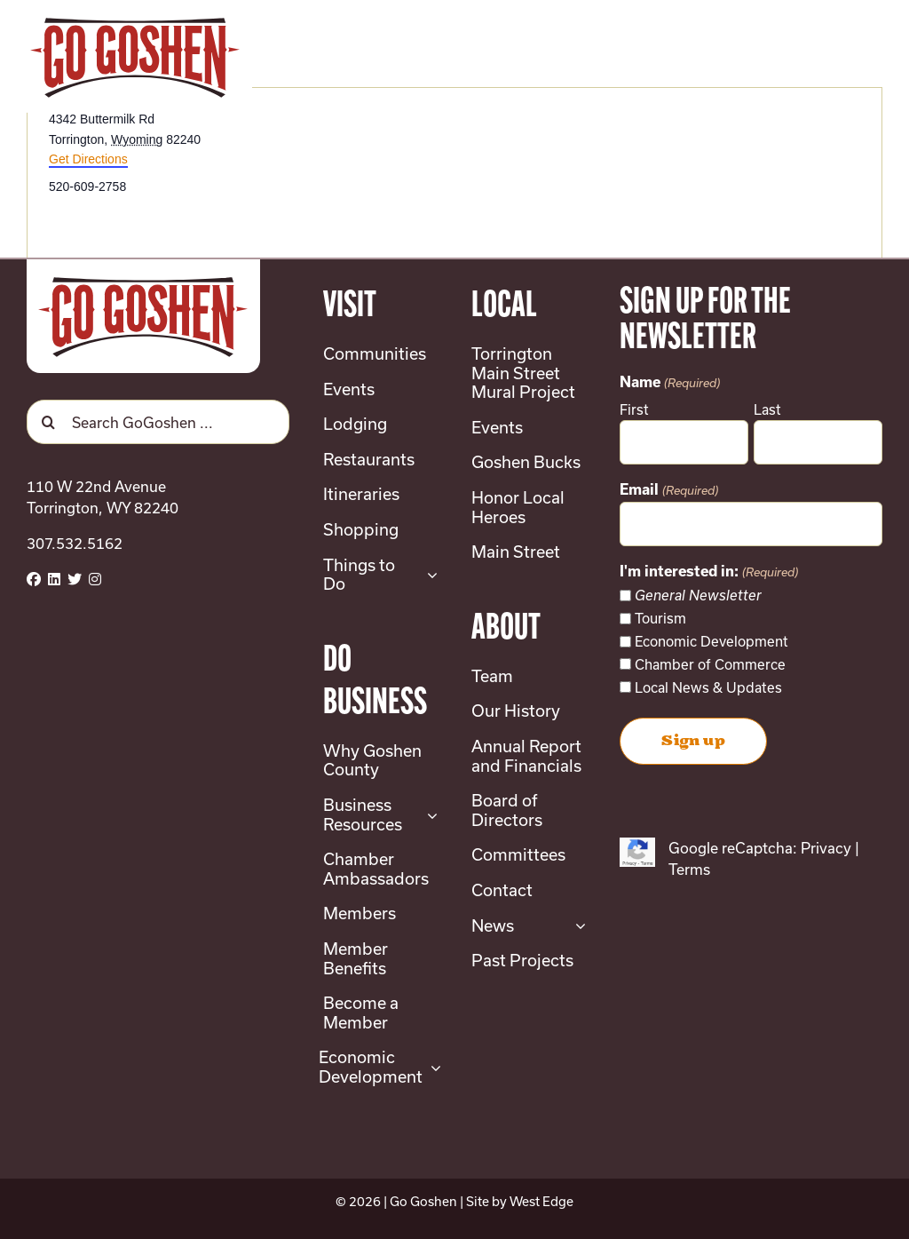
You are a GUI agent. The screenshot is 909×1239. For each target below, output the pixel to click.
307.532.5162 (75, 543)
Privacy (826, 847)
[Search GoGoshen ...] (158, 422)
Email (668, 491)
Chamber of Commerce (710, 664)
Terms (689, 869)
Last (767, 409)
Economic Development (711, 641)
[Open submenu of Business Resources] (428, 815)
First (634, 409)
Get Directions (88, 159)
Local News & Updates (708, 687)
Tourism (660, 618)
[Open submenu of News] (576, 926)
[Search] (49, 422)
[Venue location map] (666, 175)
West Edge (541, 1201)
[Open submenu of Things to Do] (428, 575)
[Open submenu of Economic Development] (432, 1067)
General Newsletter (698, 595)
